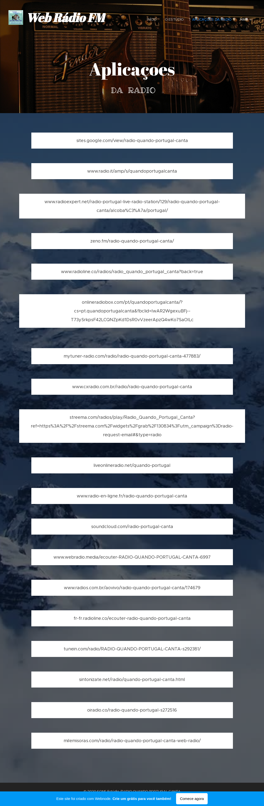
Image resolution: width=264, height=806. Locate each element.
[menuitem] (152, 19)
